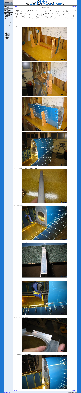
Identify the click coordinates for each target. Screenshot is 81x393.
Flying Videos (7, 28)
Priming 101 (7, 34)
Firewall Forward (8, 19)
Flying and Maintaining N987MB (7, 25)
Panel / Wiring (8, 22)
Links (6, 36)
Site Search (7, 31)
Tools (6, 32)
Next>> (74, 6)
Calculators (7, 33)
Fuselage (7, 17)
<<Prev (15, 6)
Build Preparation (8, 14)
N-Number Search (7, 38)
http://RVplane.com (7, 392)
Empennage (7, 15)
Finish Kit (7, 18)
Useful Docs (7, 35)
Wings (6, 16)
